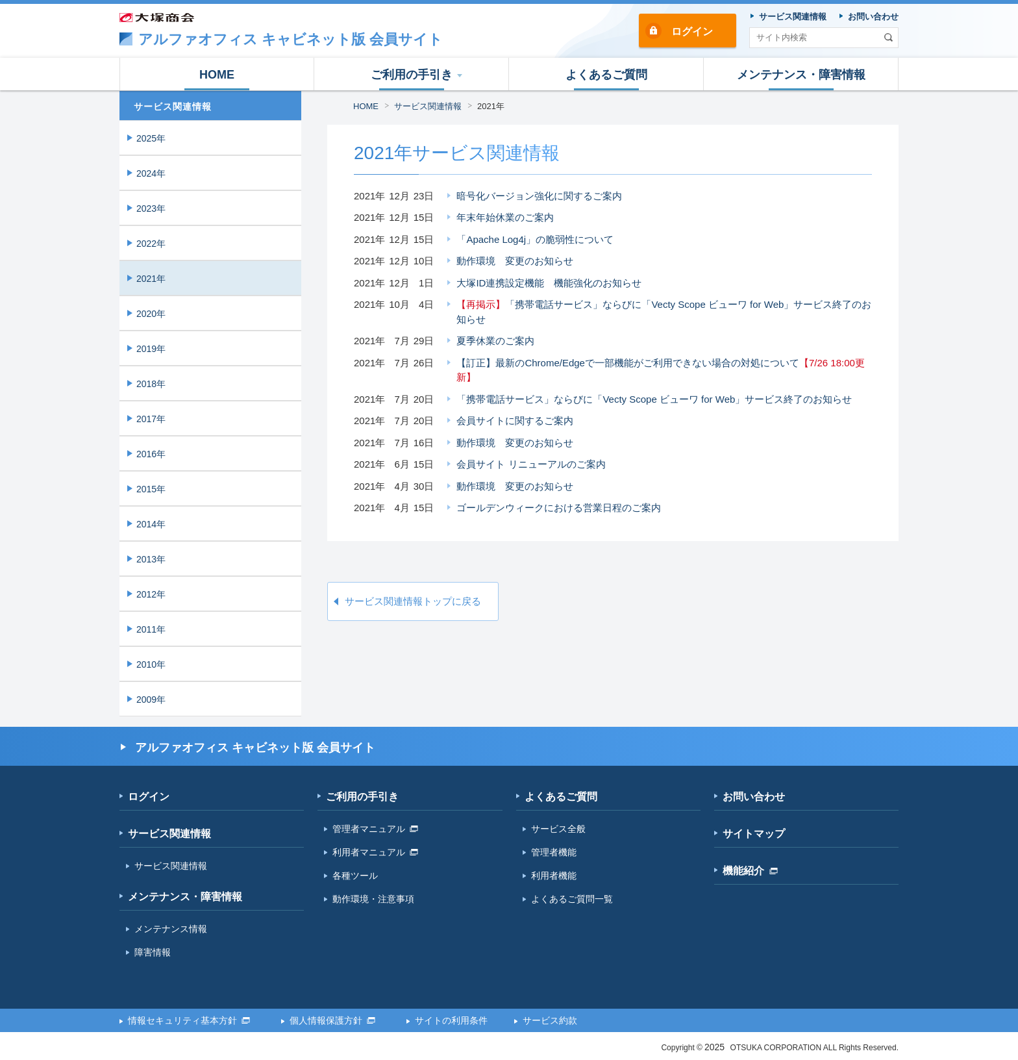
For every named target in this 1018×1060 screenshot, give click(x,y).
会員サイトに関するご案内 (514, 420)
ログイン (692, 31)
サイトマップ (754, 833)
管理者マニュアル (375, 829)
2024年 (151, 173)
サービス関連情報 (428, 106)
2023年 (151, 208)
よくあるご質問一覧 (572, 899)
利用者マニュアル (375, 852)
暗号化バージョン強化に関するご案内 (539, 195)
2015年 (151, 489)
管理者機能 (554, 852)
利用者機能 (554, 875)
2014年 (151, 524)
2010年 (151, 664)
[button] (411, 74)
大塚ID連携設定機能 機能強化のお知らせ (548, 282)
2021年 (490, 106)
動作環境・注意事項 (373, 899)
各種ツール (355, 875)
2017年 (151, 419)
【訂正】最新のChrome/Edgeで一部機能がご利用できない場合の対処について (660, 370)
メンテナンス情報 (170, 929)
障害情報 (152, 952)
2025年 (151, 138)
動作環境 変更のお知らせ (514, 260)
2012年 (151, 594)
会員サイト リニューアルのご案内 (530, 464)
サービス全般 (558, 829)
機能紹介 (750, 870)
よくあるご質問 (561, 796)
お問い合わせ (754, 796)
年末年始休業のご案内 (505, 217)
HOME (366, 106)
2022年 (151, 243)
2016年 (151, 454)
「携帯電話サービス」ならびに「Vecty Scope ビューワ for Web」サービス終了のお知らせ (663, 312)
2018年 (151, 384)
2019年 (151, 349)
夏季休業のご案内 (495, 340)
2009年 (151, 699)
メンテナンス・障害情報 (185, 896)
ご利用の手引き (362, 796)
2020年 (151, 314)
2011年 (151, 629)
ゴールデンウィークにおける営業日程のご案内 (558, 507)
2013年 (151, 559)
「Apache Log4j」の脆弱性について (535, 239)
